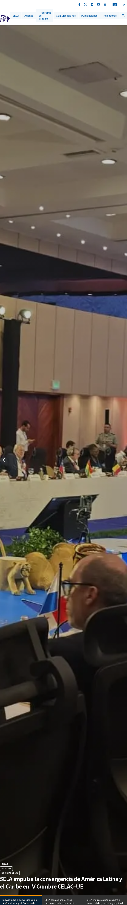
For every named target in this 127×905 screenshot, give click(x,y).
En (124, 4)
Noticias (6, 868)
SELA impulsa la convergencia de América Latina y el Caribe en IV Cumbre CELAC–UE (61, 883)
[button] (123, 460)
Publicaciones (89, 15)
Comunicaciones (66, 15)
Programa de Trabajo (45, 15)
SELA (15, 15)
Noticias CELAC (9, 873)
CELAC (4, 864)
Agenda (28, 15)
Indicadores (110, 15)
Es (115, 4)
